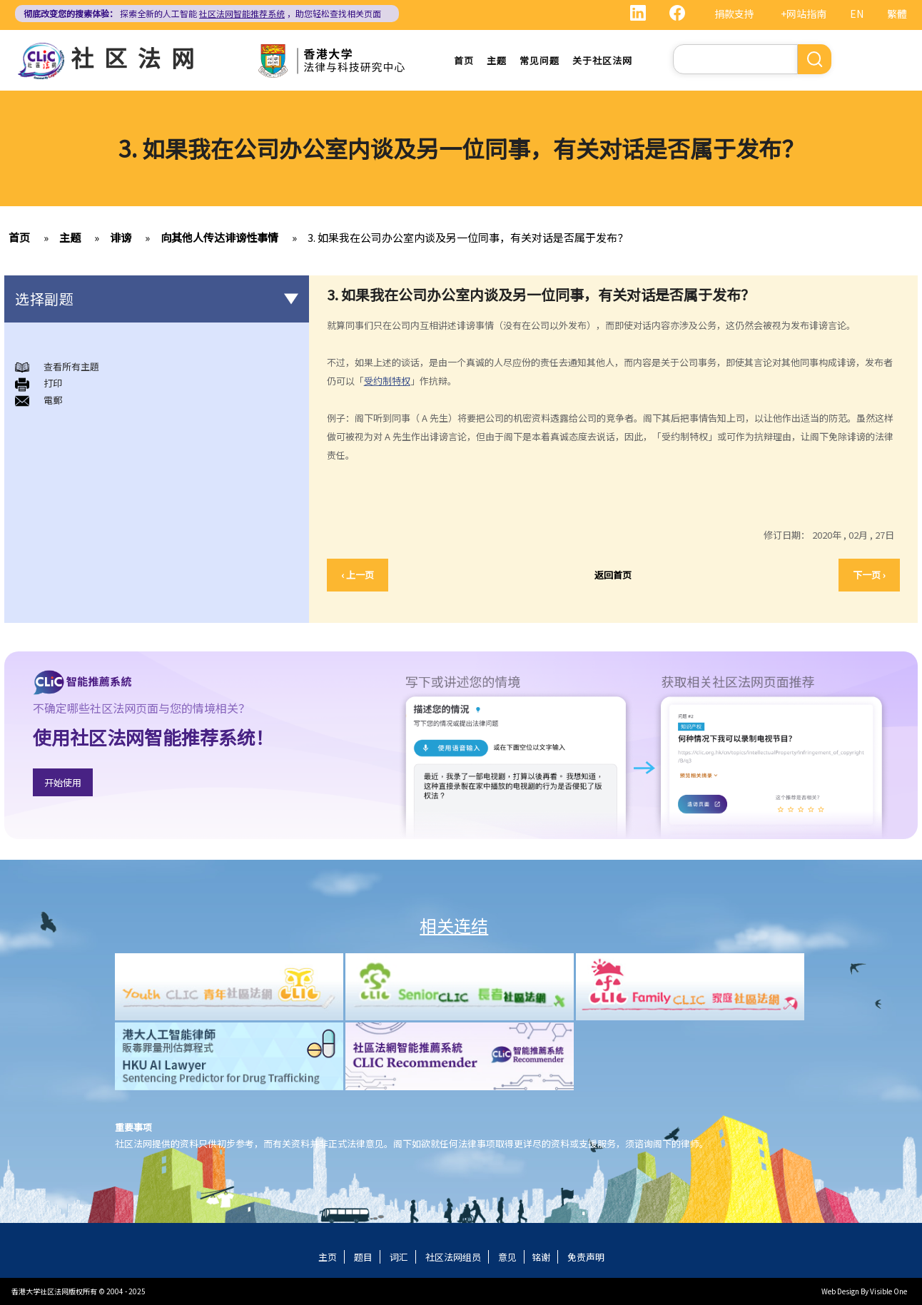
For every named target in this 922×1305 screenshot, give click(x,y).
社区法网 (138, 57)
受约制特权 (387, 380)
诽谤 (120, 237)
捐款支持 (734, 13)
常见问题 (539, 60)
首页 (464, 60)
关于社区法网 (602, 60)
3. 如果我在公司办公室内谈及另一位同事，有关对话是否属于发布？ (468, 237)
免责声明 (585, 1257)
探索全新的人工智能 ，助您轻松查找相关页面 (202, 13)
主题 (497, 60)
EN (856, 13)
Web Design (840, 1291)
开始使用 (62, 782)
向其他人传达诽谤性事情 (219, 237)
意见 (507, 1257)
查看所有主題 (71, 366)
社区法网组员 (453, 1257)
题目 (363, 1257)
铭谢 (541, 1257)
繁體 (897, 13)
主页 (327, 1257)
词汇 (399, 1257)
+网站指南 (803, 13)
